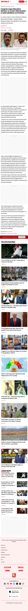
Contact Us (3, 547)
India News (3, 28)
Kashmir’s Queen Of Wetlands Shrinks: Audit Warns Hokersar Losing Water (13, 443)
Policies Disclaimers (5, 555)
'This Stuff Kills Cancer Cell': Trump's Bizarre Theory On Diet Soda (13, 261)
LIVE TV (21, 1)
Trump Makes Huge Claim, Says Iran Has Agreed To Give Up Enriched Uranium (12, 329)
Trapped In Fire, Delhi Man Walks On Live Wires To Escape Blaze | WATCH (14, 352)
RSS (2, 559)
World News (3, 264)
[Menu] (26, 2)
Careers (3, 562)
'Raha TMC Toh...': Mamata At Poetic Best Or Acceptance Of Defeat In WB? (13, 397)
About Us (3, 545)
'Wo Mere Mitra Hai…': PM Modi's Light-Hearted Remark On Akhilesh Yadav (14, 306)
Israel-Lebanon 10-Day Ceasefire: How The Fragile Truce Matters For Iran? (12, 284)
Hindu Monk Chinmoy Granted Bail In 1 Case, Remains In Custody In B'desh (8, 502)
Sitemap (3, 552)
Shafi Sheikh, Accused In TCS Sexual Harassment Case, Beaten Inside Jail (11, 420)
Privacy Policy (4, 550)
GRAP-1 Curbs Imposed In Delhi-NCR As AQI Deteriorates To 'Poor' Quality (13, 374)
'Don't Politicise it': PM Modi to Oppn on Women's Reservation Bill (11, 465)
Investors (3, 557)
